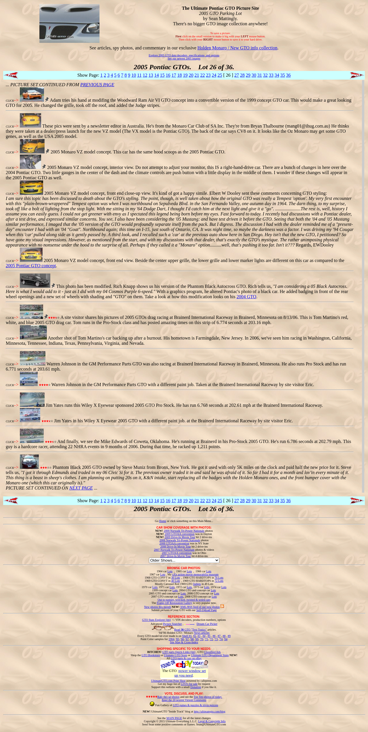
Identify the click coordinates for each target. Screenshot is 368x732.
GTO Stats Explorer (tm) (156, 619)
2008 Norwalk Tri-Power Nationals (180, 540)
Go (157, 521)
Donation (195, 687)
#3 (199, 635)
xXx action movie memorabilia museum (195, 574)
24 (214, 75)
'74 (221, 639)
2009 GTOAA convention (180, 533)
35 (282, 75)
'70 (201, 639)
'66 (182, 639)
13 (150, 75)
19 (185, 75)
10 (133, 75)
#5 (209, 635)
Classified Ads (212, 652)
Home (162, 521)
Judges (197, 583)
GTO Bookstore (150, 655)
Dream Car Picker (207, 623)
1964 (171, 639)
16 (168, 75)
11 (139, 75)
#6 (213, 635)
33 (271, 75)
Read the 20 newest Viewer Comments (184, 700)
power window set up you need (190, 673)
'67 (187, 639)
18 (179, 75)
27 (236, 75)
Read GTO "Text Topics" (190, 629)
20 (191, 75)
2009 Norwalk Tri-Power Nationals (184, 530)
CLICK (10, 100)
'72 (211, 639)
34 (277, 75)
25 (219, 75)
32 (265, 75)
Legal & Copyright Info (211, 721)
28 (242, 75)
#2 (194, 635)
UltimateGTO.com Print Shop (168, 680)
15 (162, 75)
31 (259, 75)
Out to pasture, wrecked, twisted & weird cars (184, 599)
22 (202, 75)
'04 (225, 639)
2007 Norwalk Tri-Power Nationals (174, 549)
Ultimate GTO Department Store (210, 655)
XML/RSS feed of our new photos (200, 606)
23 (208, 75)
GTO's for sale (189, 683)
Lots (169, 571)
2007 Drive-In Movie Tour (175, 556)
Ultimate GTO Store (175, 655)
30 (254, 75)
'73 (216, 639)
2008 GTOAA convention (174, 543)
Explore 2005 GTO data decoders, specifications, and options (184, 55)
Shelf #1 (187, 635)
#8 (224, 635)
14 (156, 75)
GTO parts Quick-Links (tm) (178, 652)
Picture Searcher (172, 623)
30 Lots (175, 577)
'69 (196, 639)
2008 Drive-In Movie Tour (175, 546)
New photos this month (157, 606)
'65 (177, 639)
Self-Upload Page (206, 610)
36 (288, 75)
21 (196, 75)
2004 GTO (246, 296)
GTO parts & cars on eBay (186, 658)
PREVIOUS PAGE (97, 84)
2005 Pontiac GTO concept (31, 265)
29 (248, 75)
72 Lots (219, 580)
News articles (201, 632)
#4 (203, 635)
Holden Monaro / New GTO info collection (237, 47)
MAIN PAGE (174, 718)
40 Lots (175, 580)
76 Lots (219, 577)
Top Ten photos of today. (208, 696)
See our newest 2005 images (184, 58)
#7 (219, 635)
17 (173, 75)
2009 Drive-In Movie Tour (179, 537)
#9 (229, 635)
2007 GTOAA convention (177, 552)
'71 (206, 639)
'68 (192, 639)
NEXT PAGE (81, 488)
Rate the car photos (168, 696)
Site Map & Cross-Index (184, 643)
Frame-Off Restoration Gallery (174, 602)
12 (145, 75)
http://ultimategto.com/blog (209, 711)
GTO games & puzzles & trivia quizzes (195, 705)
